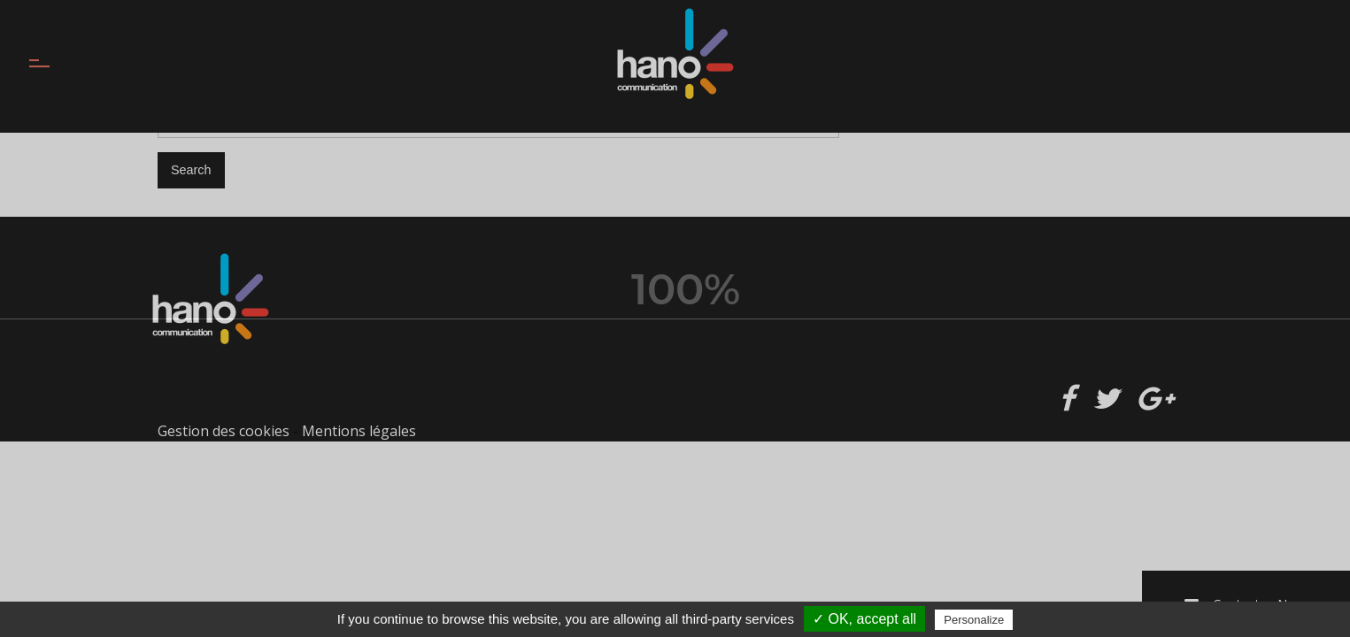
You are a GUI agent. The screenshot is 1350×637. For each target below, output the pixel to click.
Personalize (974, 619)
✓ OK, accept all (864, 618)
